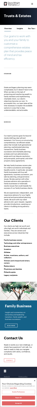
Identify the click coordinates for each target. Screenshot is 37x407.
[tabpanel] (18, 181)
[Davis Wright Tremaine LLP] (12, 4)
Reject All (18, 397)
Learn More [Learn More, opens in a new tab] (13, 388)
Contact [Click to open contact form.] (9, 360)
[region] (18, 392)
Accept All (18, 403)
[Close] (34, 380)
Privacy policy (23, 376)
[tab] (8, 28)
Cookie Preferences (18, 392)
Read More (12, 325)
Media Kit (7, 376)
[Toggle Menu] (32, 4)
